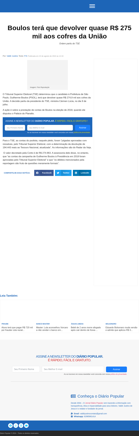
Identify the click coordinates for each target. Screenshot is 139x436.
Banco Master (43, 324)
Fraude (5, 324)
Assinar (82, 127)
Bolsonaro (111, 324)
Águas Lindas (77, 324)
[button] (44, 173)
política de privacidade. (82, 132)
